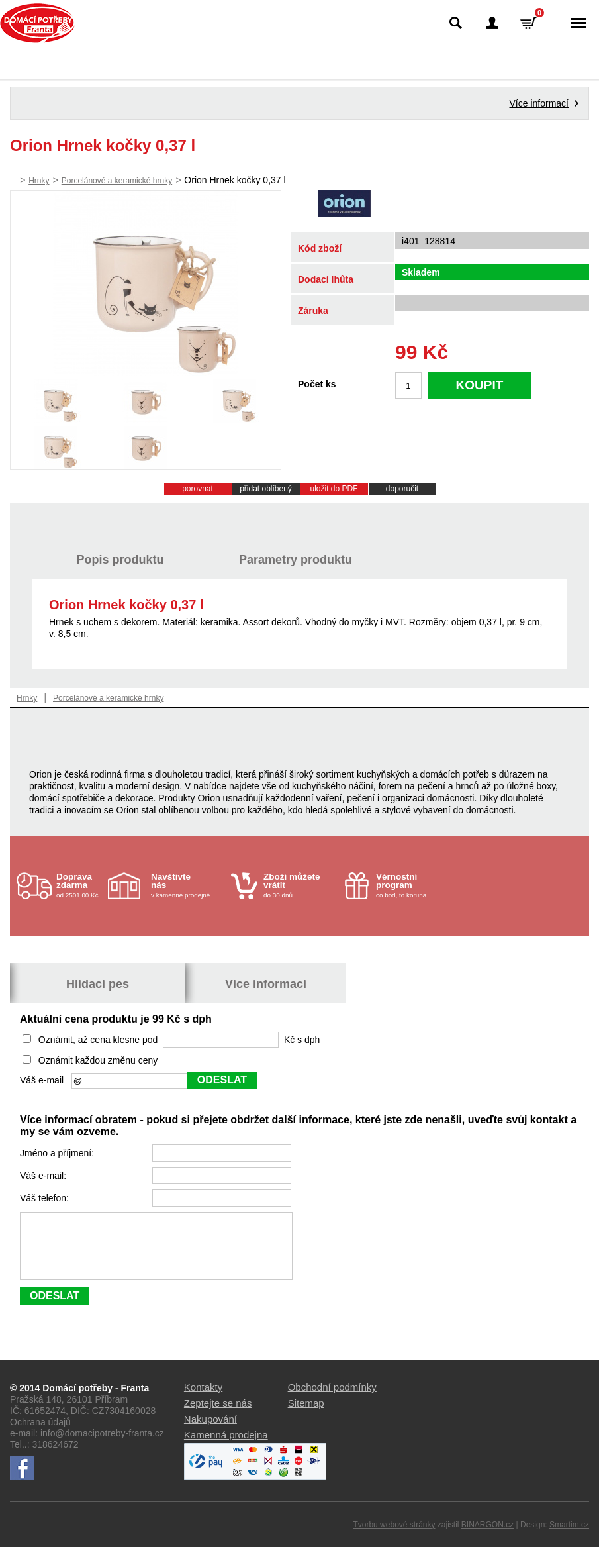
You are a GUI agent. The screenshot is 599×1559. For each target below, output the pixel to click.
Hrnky (38, 180)
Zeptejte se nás (218, 1415)
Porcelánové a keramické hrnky (117, 180)
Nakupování (210, 1430)
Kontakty (203, 1399)
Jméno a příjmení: (58, 1153)
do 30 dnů (300, 885)
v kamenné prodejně (187, 885)
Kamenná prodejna (226, 1446)
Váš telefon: (45, 1198)
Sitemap (306, 1415)
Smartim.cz (569, 1536)
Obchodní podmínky (332, 1399)
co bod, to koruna (412, 885)
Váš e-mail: (44, 1175)
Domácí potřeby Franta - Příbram (37, 23)
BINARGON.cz (487, 1536)
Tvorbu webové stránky (394, 1536)
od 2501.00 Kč (80, 885)
